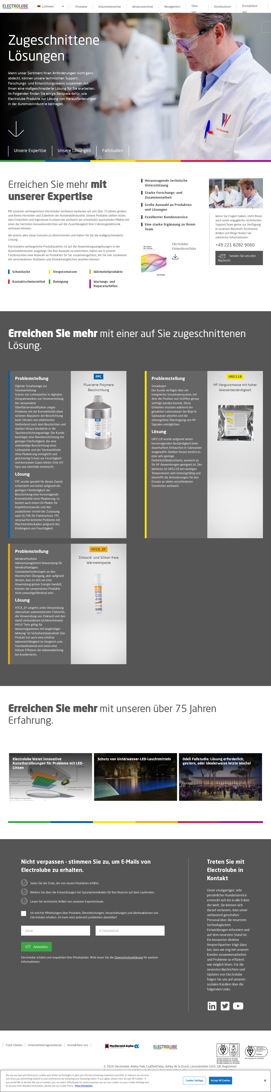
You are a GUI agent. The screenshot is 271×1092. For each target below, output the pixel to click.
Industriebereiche (109, 6)
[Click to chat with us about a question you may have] (266, 27)
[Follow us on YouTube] (238, 1006)
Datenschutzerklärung (128, 957)
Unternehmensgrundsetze (45, 1045)
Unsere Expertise (30, 151)
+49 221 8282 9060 (235, 244)
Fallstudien (112, 151)
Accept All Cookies (220, 1081)
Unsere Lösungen (74, 151)
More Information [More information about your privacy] (83, 1086)
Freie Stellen (14, 1045)
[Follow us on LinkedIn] (212, 1006)
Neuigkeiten (172, 6)
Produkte (81, 6)
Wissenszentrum (142, 6)
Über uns (195, 7)
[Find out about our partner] (122, 1046)
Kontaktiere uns (249, 7)
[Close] (265, 1081)
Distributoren (222, 6)
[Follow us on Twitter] (225, 1006)
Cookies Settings (194, 1081)
